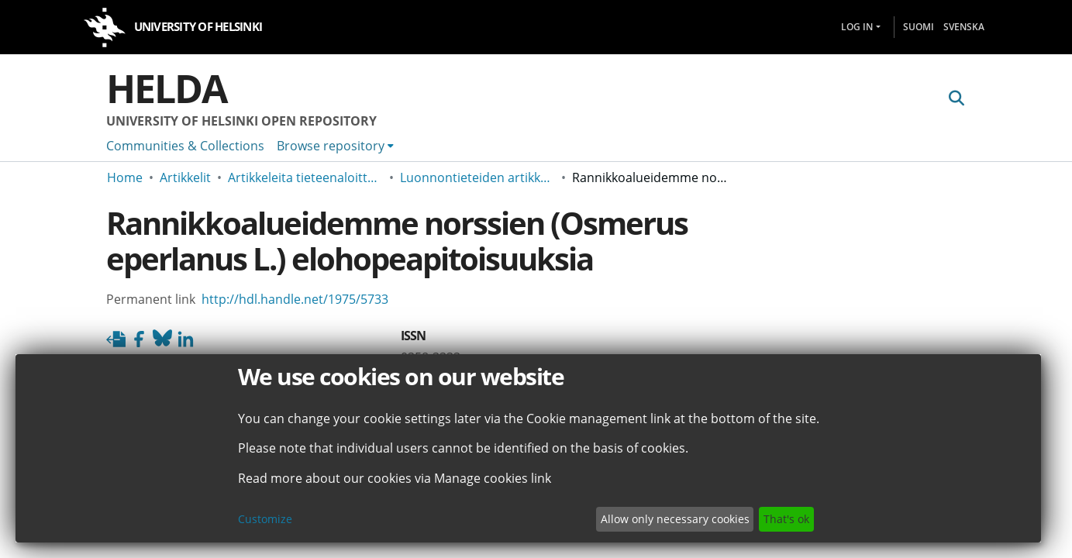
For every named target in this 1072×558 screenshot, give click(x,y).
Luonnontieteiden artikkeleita (477, 177)
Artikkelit (185, 177)
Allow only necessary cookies (675, 519)
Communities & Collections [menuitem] (185, 145)
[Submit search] (957, 98)
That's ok (786, 519)
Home (125, 177)
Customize (265, 519)
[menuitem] (335, 145)
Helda (166, 88)
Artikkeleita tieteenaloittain (305, 177)
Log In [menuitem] (857, 26)
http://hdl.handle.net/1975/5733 (295, 299)
